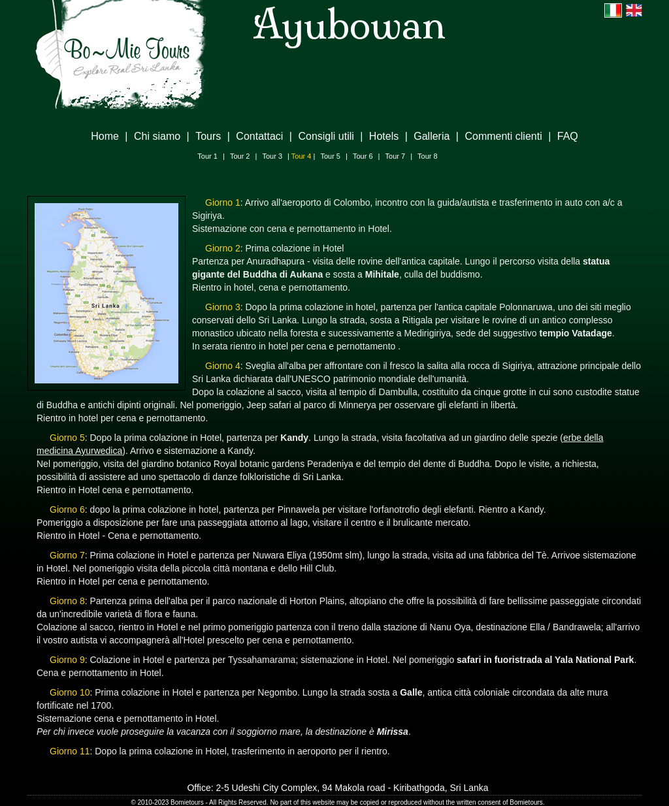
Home (105, 136)
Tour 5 (330, 156)
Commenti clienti (503, 136)
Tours (208, 136)
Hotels (384, 136)
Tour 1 (207, 156)
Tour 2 (240, 156)
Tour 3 (272, 156)
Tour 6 (363, 156)
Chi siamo (157, 136)
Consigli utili (325, 136)
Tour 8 (427, 156)
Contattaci (259, 136)
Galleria (431, 136)
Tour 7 (395, 156)
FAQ (567, 136)
